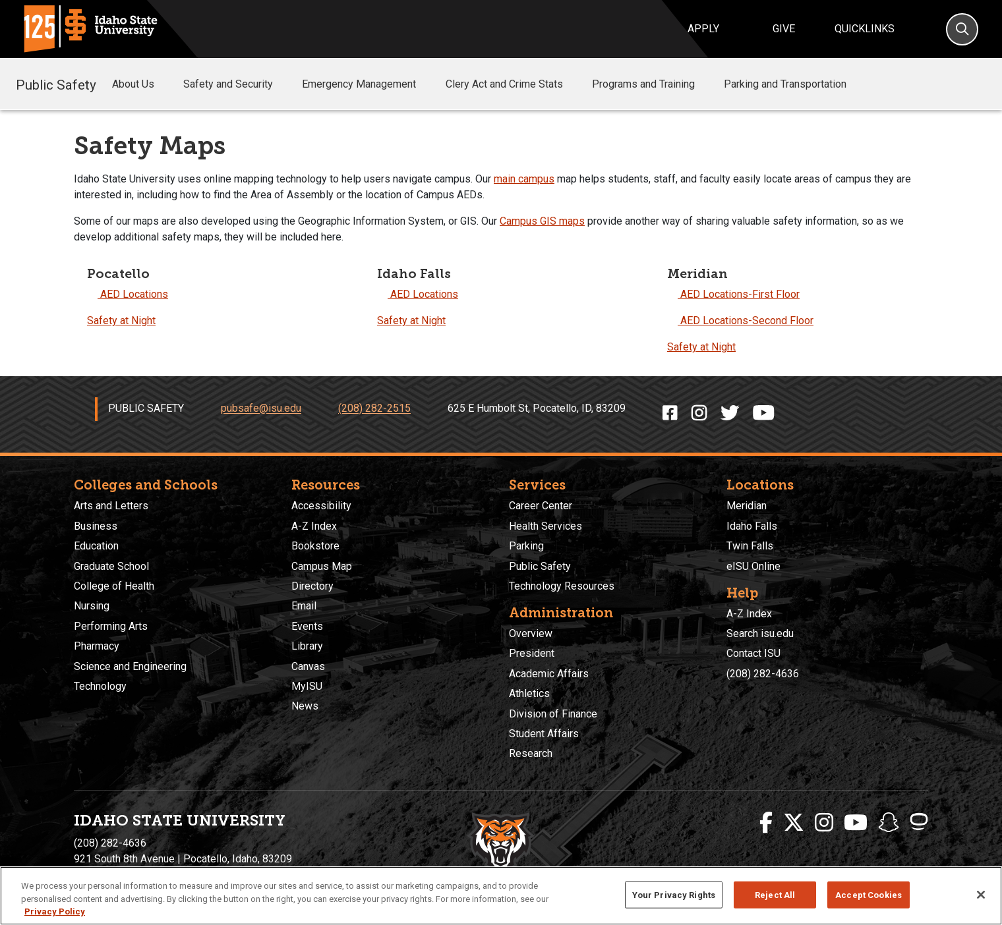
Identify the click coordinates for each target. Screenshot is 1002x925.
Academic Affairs (549, 673)
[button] (165, 84)
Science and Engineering (130, 666)
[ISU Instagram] (824, 822)
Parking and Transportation (785, 84)
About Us (142, 84)
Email (303, 606)
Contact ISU (753, 653)
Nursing (91, 606)
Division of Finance (553, 714)
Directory (312, 586)
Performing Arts (111, 626)
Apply (703, 28)
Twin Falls (749, 546)
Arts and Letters (111, 505)
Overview (530, 633)
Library (307, 646)
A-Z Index (314, 526)
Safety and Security (237, 84)
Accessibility (321, 505)
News (304, 706)
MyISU (306, 686)
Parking (526, 546)
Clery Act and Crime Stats (513, 84)
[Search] (962, 29)
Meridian (746, 505)
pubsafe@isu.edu (261, 409)
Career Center (540, 505)
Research (530, 753)
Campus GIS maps (542, 221)
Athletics (529, 693)
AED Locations (127, 294)
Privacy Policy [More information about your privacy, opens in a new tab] (54, 911)
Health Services (545, 526)
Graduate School (111, 566)
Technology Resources (561, 586)
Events (307, 626)
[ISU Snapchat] (888, 822)
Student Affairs (544, 733)
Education (96, 546)
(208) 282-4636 (762, 673)
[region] (501, 895)
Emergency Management (368, 84)
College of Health (114, 586)
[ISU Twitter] (793, 822)
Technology (100, 686)
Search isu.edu (760, 633)
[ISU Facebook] (766, 822)
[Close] (980, 894)
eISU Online (753, 566)
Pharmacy (96, 646)
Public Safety (56, 84)
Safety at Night (121, 320)
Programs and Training (652, 84)
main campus (524, 179)
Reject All (775, 894)
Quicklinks (865, 28)
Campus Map (321, 566)
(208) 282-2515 (374, 409)
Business (95, 526)
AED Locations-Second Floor (740, 320)
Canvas (308, 666)
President (531, 653)
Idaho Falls (751, 526)
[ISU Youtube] (856, 822)
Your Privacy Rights (673, 894)
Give (784, 28)
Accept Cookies (868, 894)
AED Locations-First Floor (733, 294)
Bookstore (315, 546)
